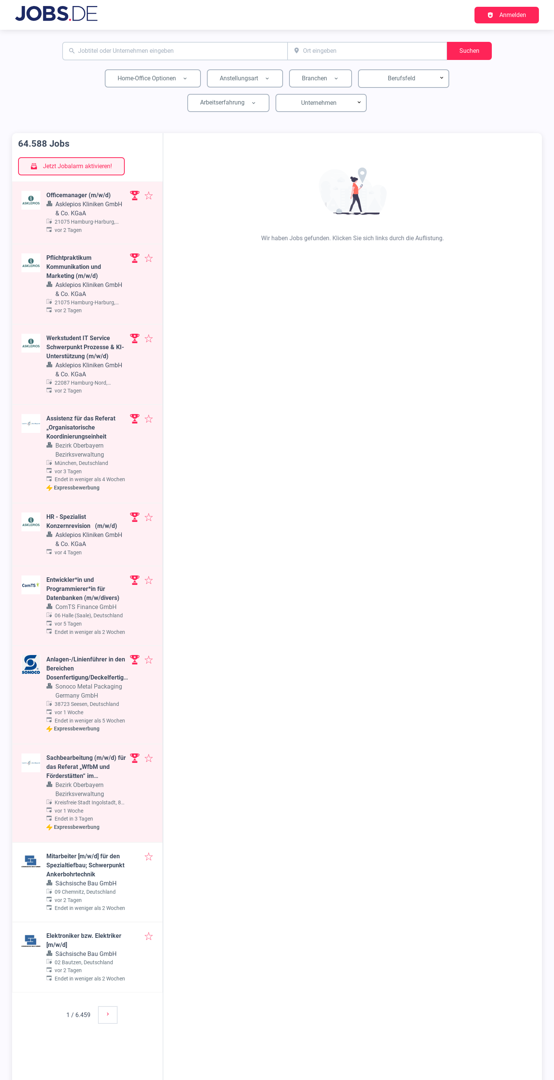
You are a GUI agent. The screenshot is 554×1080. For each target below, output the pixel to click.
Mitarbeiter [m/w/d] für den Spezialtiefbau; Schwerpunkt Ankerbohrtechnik (85, 865)
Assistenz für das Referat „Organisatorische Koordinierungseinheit (80, 427)
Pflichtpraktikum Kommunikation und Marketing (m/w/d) (73, 266)
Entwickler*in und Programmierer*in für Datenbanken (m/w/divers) (82, 588)
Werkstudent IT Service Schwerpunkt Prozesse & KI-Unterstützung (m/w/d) (85, 347)
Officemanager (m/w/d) (78, 195)
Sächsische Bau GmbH (85, 883)
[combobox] (175, 51)
